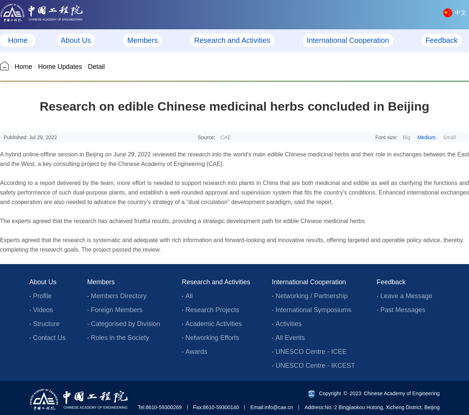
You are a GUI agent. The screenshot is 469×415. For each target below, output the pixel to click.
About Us (76, 40)
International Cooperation (348, 40)
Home (17, 40)
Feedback (441, 40)
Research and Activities (232, 40)
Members (142, 40)
